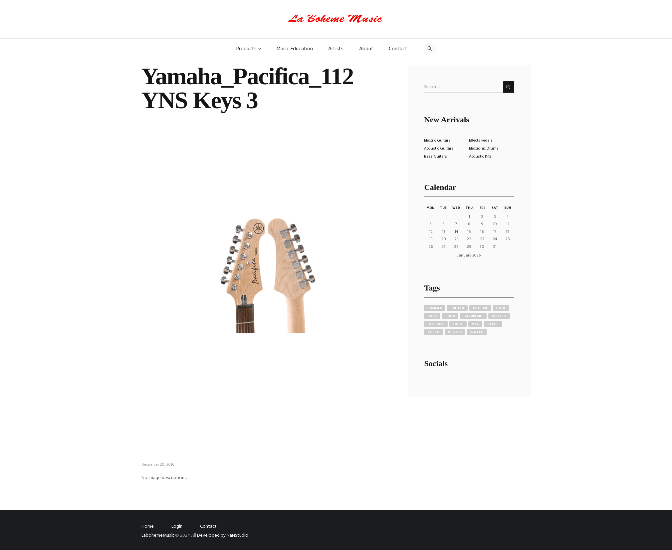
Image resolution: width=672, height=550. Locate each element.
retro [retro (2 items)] (433, 332)
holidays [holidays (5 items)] (435, 324)
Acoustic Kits (480, 156)
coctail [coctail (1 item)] (480, 308)
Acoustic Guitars (438, 148)
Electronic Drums (484, 148)
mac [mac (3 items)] (475, 324)
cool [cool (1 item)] (501, 308)
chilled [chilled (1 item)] (457, 308)
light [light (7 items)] (458, 324)
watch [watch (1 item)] (476, 332)
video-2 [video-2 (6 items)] (455, 332)
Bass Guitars (435, 156)
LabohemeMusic (158, 535)
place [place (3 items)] (492, 324)
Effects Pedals (481, 140)
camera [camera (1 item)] (434, 308)
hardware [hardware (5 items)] (473, 316)
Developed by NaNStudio (222, 535)
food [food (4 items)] (450, 316)
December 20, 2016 (157, 464)
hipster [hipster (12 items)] (499, 316)
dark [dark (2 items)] (432, 316)
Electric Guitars (437, 140)
